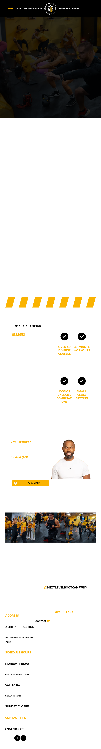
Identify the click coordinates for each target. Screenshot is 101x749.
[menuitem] (10, 8)
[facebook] (17, 738)
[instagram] (23, 738)
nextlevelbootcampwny (67, 587)
